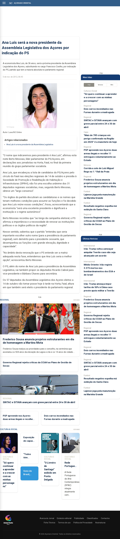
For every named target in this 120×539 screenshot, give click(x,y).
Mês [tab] (111, 85)
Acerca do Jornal (47, 518)
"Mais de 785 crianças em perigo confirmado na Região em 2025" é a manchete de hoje (100, 138)
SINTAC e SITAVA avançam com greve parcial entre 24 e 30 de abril (39, 402)
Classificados (92, 518)
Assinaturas (100, 523)
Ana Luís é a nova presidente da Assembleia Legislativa (29, 144)
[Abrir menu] (4, 3)
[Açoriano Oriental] (8, 525)
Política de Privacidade (82, 523)
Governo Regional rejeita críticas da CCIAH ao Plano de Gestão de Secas (99, 221)
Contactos (105, 518)
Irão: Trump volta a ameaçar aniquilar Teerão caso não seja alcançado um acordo (99, 252)
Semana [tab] (100, 85)
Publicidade (79, 518)
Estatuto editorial (64, 518)
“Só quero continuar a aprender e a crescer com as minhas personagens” (100, 97)
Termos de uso (64, 523)
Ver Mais (76, 300)
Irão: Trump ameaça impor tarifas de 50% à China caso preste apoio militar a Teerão (99, 287)
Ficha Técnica (49, 523)
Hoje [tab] (89, 85)
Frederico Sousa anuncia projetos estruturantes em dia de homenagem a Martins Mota (38, 341)
